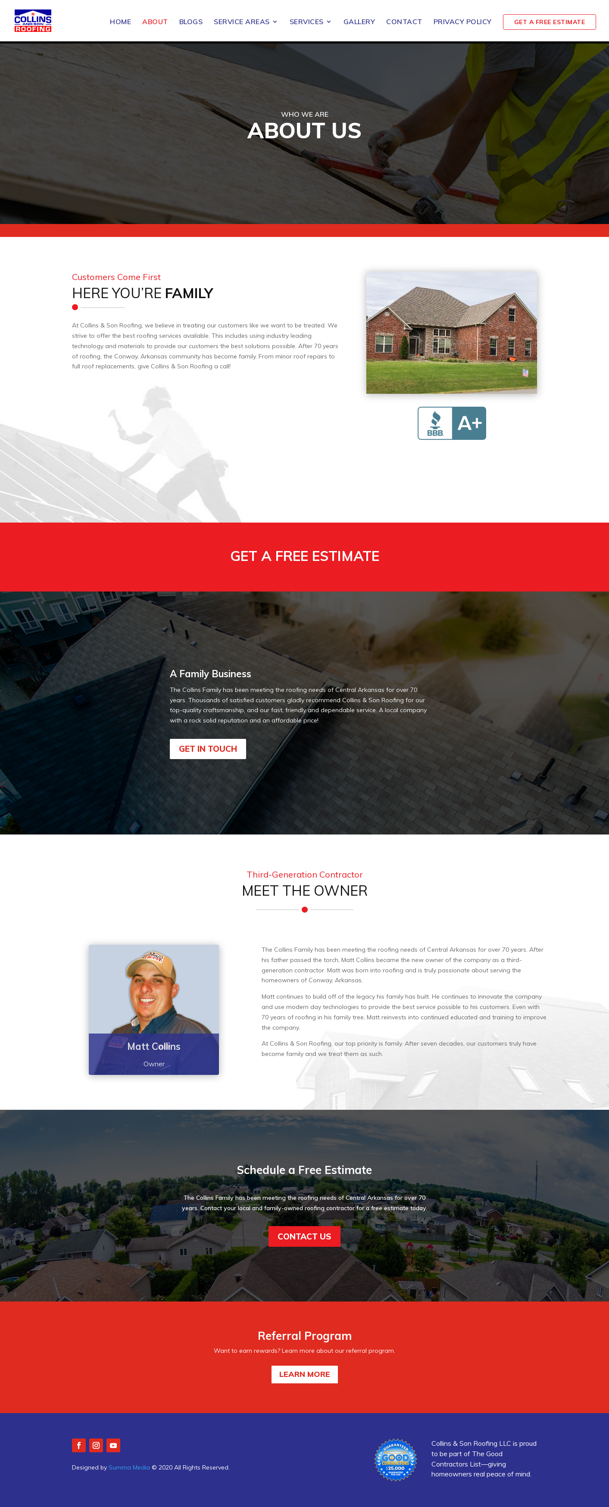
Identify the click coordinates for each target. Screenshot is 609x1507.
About (155, 24)
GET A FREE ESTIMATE (549, 24)
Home (120, 24)
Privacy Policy (463, 24)
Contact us (304, 1236)
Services (307, 24)
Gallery (359, 24)
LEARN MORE (304, 1374)
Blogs (191, 24)
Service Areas (242, 24)
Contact (404, 24)
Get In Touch (208, 749)
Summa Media (129, 1467)
